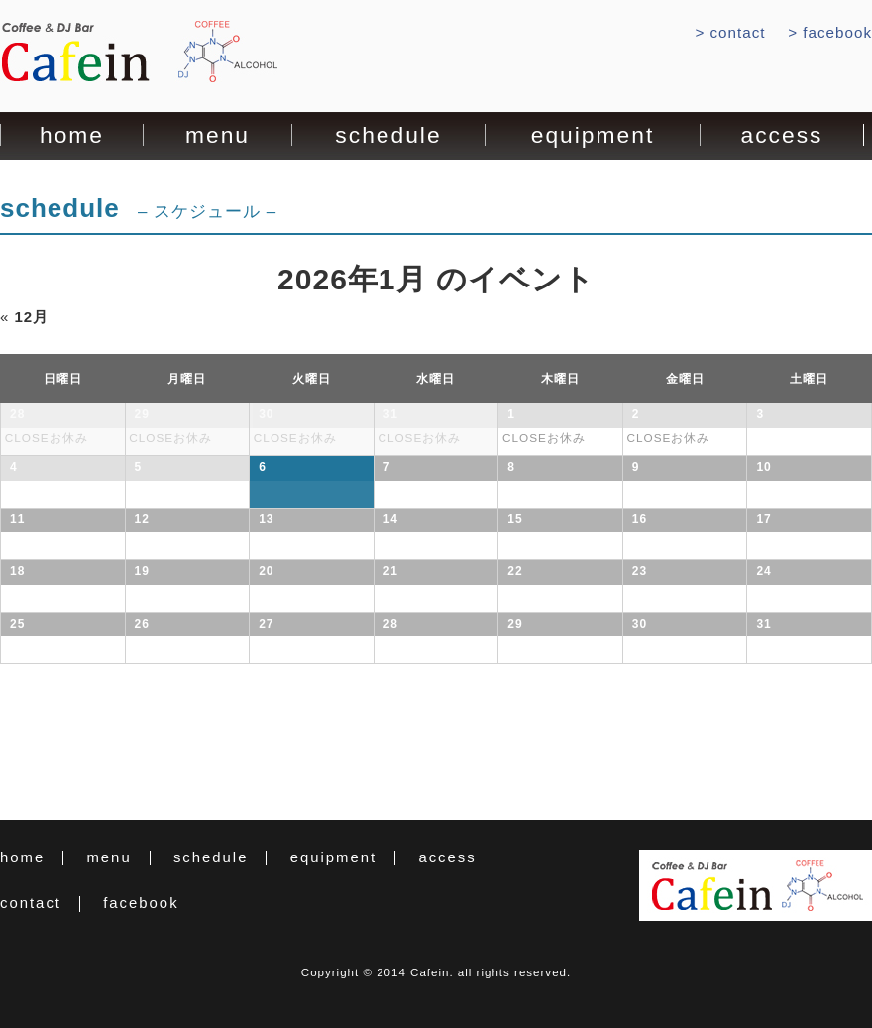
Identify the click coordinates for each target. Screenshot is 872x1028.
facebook (837, 32)
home (72, 135)
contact (738, 32)
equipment (592, 135)
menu (217, 135)
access (782, 135)
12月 (24, 316)
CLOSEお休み (46, 437)
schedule (388, 135)
